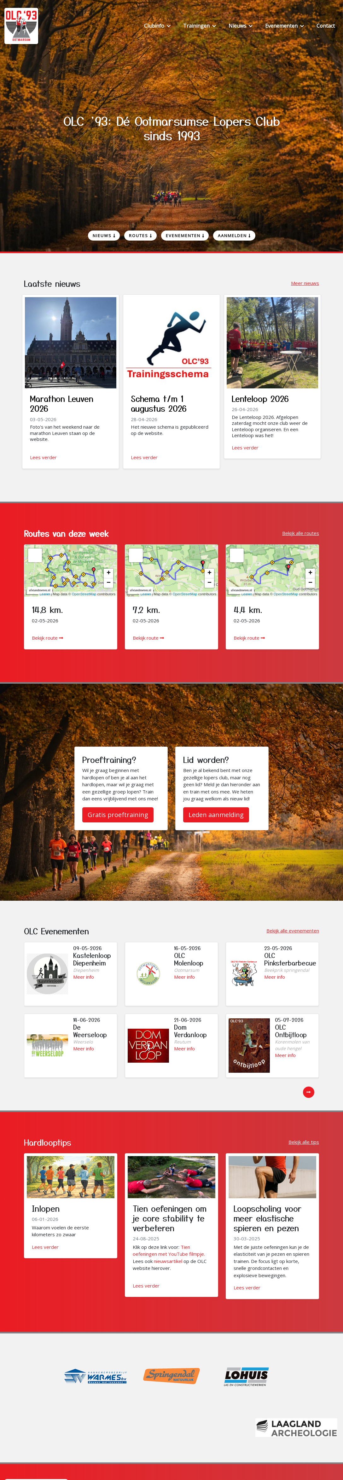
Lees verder (43, 457)
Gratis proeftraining (118, 814)
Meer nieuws (305, 283)
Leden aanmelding (216, 814)
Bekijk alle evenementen (292, 930)
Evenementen (185, 235)
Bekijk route (47, 638)
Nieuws (104, 235)
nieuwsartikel (168, 1261)
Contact (326, 25)
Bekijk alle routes (300, 533)
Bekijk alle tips (303, 1142)
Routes (140, 235)
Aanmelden (234, 235)
